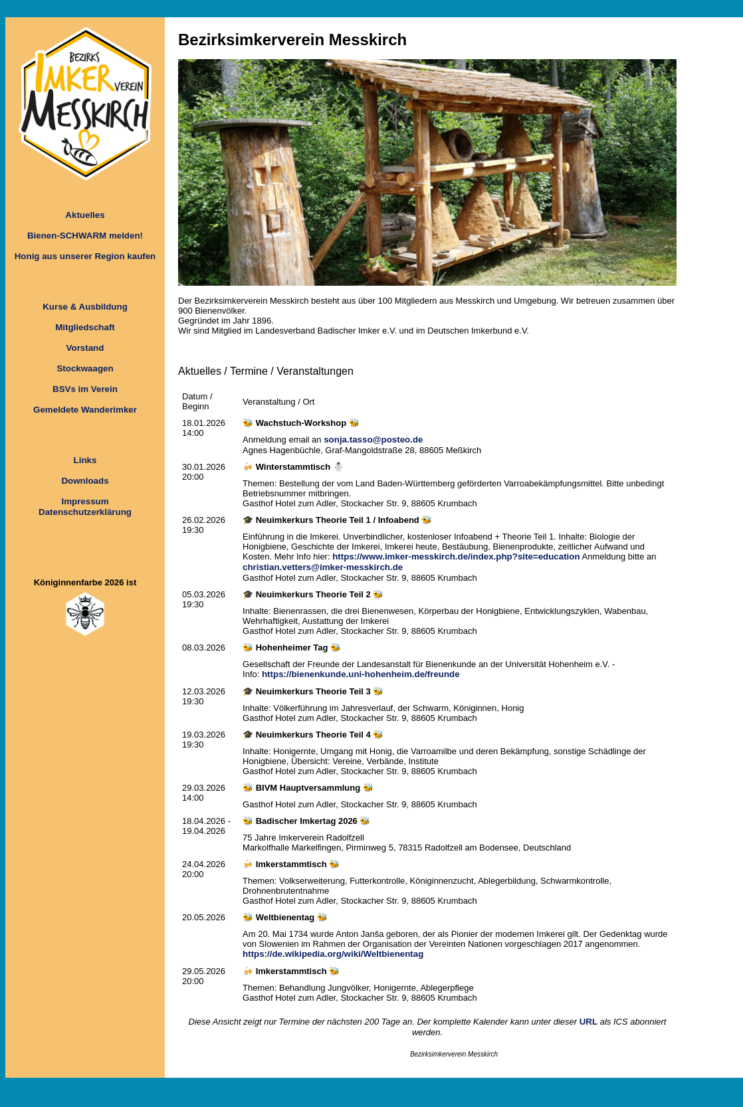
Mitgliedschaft (85, 327)
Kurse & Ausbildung (85, 307)
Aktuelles (84, 215)
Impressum (84, 501)
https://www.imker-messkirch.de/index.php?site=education (456, 556)
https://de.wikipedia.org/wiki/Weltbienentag (333, 954)
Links (85, 460)
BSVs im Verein (85, 389)
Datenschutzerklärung (85, 512)
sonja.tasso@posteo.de (373, 440)
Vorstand (85, 348)
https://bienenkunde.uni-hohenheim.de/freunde (361, 674)
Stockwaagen (84, 368)
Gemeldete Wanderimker (85, 410)
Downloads (84, 481)
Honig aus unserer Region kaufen (85, 256)
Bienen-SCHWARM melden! (85, 236)
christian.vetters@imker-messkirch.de (323, 567)
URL (588, 1022)
